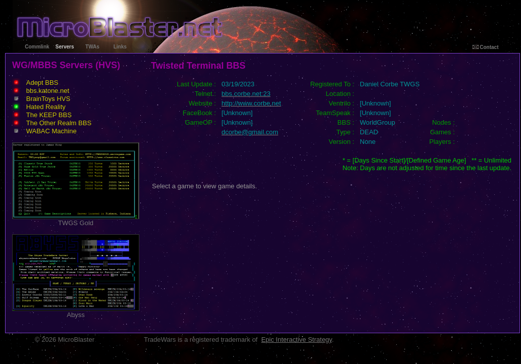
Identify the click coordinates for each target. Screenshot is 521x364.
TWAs (92, 46)
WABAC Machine (51, 131)
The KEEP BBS (49, 115)
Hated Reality (46, 107)
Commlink (37, 46)
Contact (486, 47)
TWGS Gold (75, 220)
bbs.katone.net (47, 90)
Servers (65, 46)
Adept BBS (42, 82)
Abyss (75, 312)
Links (120, 46)
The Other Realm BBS (58, 123)
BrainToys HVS (48, 98)
